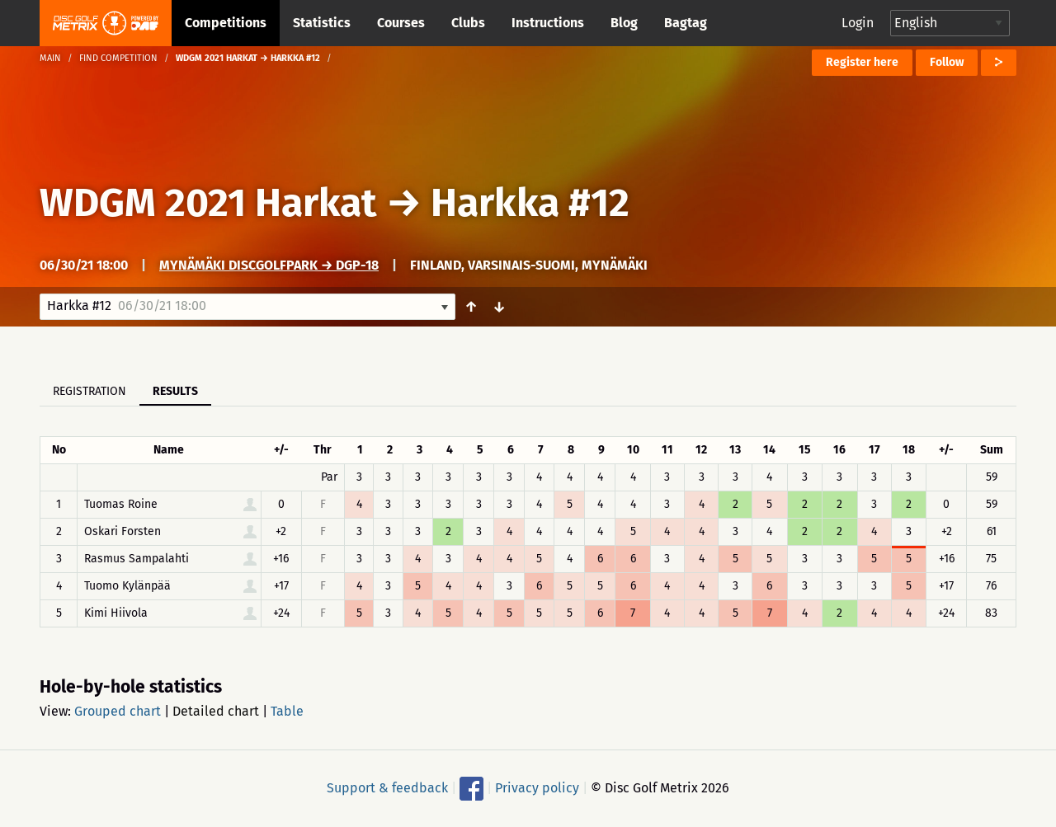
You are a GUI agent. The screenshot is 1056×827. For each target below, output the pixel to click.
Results (175, 391)
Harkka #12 (530, 203)
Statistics (322, 23)
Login (858, 23)
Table (287, 711)
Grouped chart (117, 711)
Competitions (225, 23)
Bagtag (685, 23)
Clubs (468, 23)
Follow (947, 62)
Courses (401, 23)
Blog (624, 23)
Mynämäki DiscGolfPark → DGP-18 (269, 265)
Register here (862, 62)
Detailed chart (215, 711)
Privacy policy (537, 788)
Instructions (548, 23)
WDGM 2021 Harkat (208, 203)
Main (50, 58)
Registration (89, 391)
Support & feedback (387, 788)
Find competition (118, 58)
